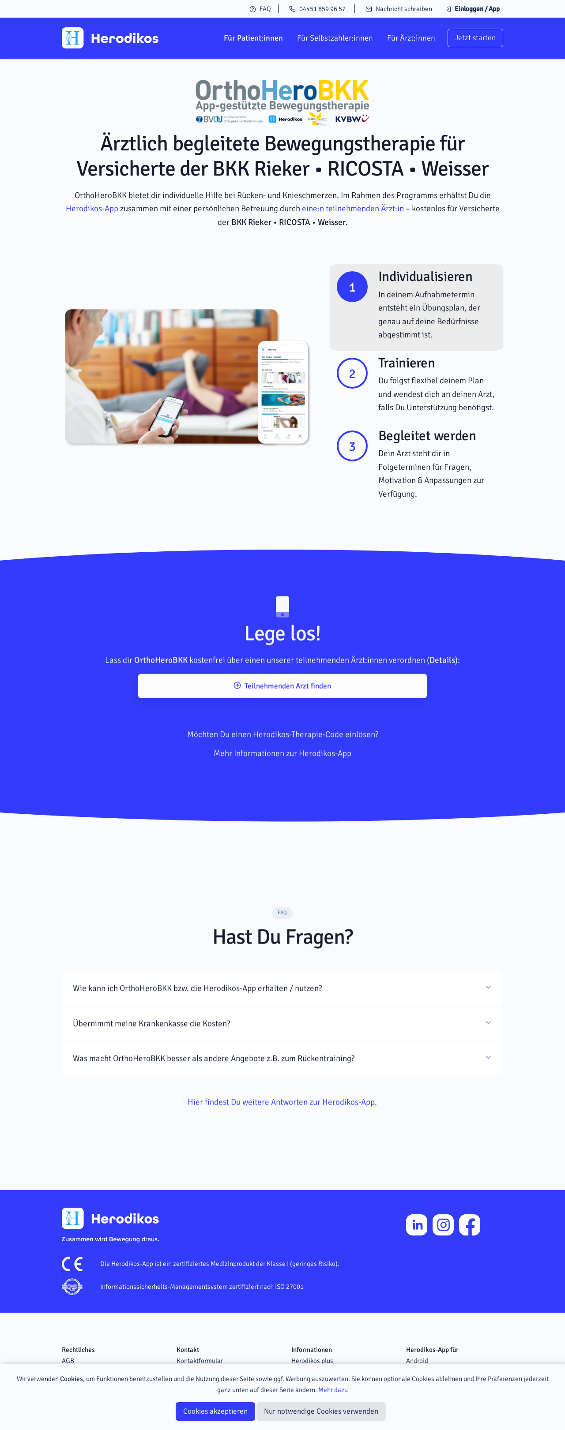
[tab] (416, 307)
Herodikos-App (92, 208)
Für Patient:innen (253, 38)
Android (417, 1361)
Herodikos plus (312, 1361)
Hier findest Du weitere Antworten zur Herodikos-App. (282, 1123)
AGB (68, 1361)
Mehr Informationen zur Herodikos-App (282, 784)
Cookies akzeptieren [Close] (215, 1411)
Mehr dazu (333, 1390)
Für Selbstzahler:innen (335, 38)
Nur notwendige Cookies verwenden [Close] (321, 1411)
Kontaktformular (200, 1361)
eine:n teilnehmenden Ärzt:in (353, 208)
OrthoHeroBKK (161, 681)
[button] (282, 1009)
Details (442, 681)
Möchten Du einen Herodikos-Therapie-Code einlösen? (282, 765)
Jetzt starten (475, 37)
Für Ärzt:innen (411, 38)
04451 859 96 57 (317, 9)
